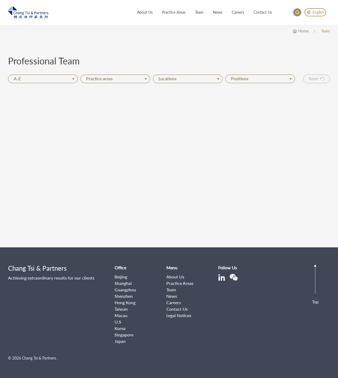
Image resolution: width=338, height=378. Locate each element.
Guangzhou (125, 289)
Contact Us (177, 308)
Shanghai (123, 283)
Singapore (124, 334)
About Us (175, 276)
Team (325, 31)
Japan (120, 341)
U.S (118, 321)
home (303, 31)
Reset (316, 78)
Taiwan (121, 308)
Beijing (121, 276)
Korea (120, 328)
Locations (189, 78)
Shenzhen (124, 296)
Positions (261, 78)
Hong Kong (125, 302)
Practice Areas (179, 283)
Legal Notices (178, 315)
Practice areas (116, 78)
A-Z (44, 78)
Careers (173, 302)
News (171, 296)
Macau (121, 315)
